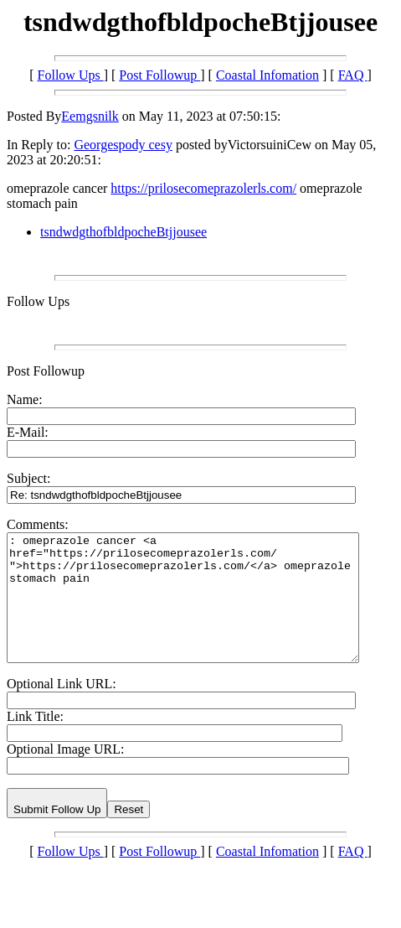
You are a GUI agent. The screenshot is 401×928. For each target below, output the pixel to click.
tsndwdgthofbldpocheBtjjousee (123, 232)
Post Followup (159, 75)
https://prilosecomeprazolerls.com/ (203, 188)
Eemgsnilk (89, 116)
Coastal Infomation (267, 75)
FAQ (353, 75)
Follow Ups (71, 75)
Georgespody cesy (123, 144)
